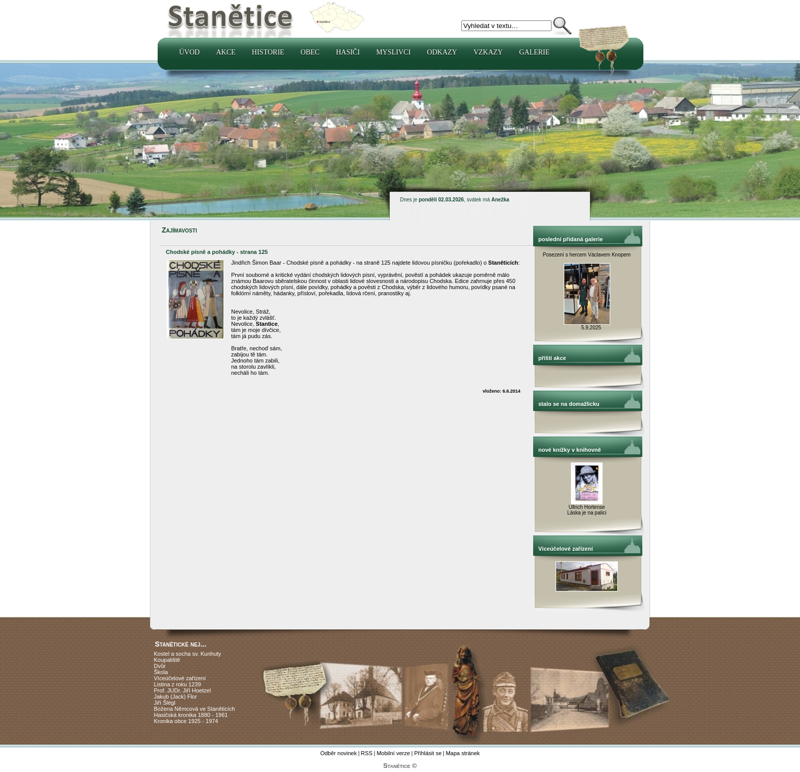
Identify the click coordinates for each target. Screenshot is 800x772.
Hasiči (348, 52)
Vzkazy (488, 52)
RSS (366, 753)
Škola (161, 672)
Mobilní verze (393, 753)
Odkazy (442, 52)
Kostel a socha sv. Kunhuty (187, 654)
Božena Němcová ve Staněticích (194, 709)
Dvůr (160, 666)
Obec (310, 52)
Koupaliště (167, 660)
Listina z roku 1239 (177, 684)
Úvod (189, 52)
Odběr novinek (338, 753)
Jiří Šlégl (165, 703)
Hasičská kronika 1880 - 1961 (191, 715)
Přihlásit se (428, 753)
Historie (268, 52)
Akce (225, 52)
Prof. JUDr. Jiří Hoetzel (182, 690)
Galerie (534, 52)
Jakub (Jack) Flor (175, 696)
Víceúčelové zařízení (180, 678)
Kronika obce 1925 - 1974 (186, 721)
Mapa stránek (463, 753)
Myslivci (393, 52)
